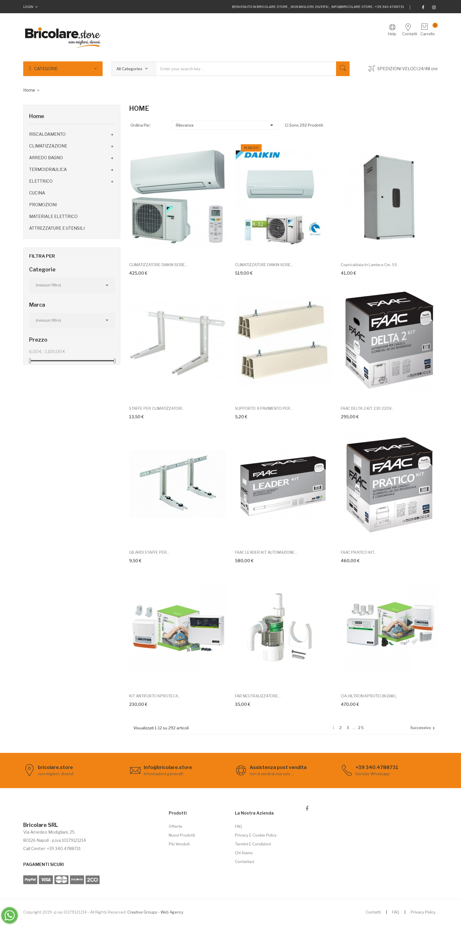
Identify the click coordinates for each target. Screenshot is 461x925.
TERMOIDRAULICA (48, 169)
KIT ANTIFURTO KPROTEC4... (155, 696)
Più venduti (179, 844)
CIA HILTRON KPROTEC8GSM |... (369, 696)
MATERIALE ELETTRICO (53, 216)
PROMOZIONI (43, 204)
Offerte (175, 826)
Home (36, 116)
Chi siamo (244, 852)
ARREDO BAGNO (46, 157)
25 (361, 727)
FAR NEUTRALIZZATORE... (258, 696)
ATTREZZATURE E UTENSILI (57, 228)
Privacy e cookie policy (256, 835)
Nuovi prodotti (182, 835)
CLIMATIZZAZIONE (48, 145)
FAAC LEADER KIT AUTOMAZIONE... (266, 552)
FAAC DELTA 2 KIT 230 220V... (367, 408)
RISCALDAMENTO (47, 134)
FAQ (238, 826)
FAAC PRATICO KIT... (358, 552)
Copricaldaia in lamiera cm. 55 (369, 265)
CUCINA (37, 192)
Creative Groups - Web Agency (155, 912)
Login (28, 7)
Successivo (423, 728)
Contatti (373, 912)
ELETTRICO (41, 181)
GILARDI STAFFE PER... (149, 552)
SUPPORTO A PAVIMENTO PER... (264, 408)
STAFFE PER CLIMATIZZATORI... (157, 408)
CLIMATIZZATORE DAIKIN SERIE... (158, 265)
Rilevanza (225, 125)
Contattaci (244, 861)
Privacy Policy (423, 912)
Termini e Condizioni (253, 844)
